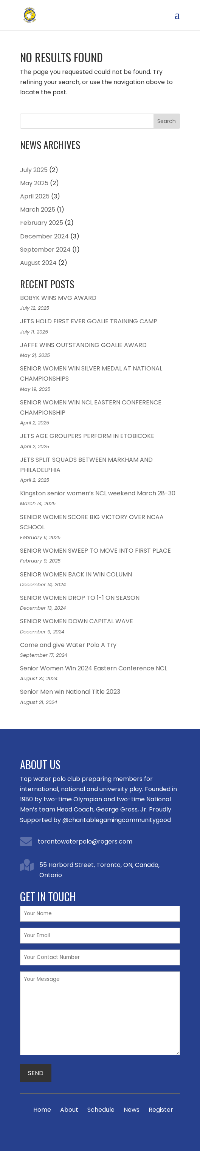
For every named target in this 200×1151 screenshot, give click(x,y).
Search (166, 121)
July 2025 (34, 170)
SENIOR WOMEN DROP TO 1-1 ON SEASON (80, 597)
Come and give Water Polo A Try (68, 645)
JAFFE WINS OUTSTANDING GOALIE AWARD (83, 345)
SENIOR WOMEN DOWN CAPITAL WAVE (76, 621)
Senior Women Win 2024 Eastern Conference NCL (93, 668)
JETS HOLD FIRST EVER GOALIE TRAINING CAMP (88, 321)
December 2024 (44, 236)
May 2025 (34, 183)
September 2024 (45, 249)
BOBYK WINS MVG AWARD (58, 298)
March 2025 (37, 209)
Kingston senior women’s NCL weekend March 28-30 (97, 493)
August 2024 (38, 262)
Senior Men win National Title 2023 (70, 691)
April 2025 (35, 196)
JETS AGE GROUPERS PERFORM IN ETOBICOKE (87, 436)
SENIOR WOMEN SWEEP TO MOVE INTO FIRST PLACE (95, 550)
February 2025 (41, 222)
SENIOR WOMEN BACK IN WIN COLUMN (76, 574)
